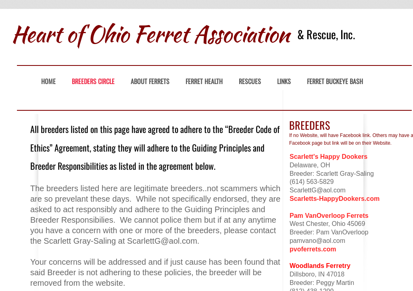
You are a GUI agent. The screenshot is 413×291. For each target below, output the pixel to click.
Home (48, 81)
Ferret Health (204, 81)
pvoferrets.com (313, 249)
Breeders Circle (93, 81)
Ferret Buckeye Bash (335, 81)
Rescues (250, 81)
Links (284, 81)
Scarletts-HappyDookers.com (335, 198)
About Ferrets (150, 81)
